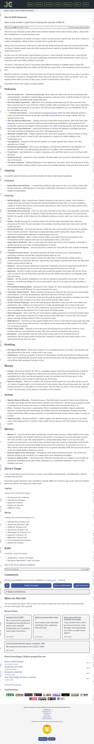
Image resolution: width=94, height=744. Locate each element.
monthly (71, 27)
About (38, 4)
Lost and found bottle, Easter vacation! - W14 (25, 643)
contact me (51, 580)
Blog (30, 4)
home (6, 10)
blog (12, 10)
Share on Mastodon (62, 585)
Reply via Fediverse (16, 592)
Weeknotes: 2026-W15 (13, 672)
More (77, 4)
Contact (49, 4)
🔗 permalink (85, 569)
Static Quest (47, 716)
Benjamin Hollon (50, 113)
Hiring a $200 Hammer (14, 661)
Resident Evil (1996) (14, 617)
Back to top (43, 739)
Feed (85, 4)
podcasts (76, 27)
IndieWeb (45, 711)
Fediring (46, 709)
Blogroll (67, 4)
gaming (82, 27)
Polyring (47, 714)
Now (58, 4)
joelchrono (15, 569)
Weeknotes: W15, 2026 (13, 667)
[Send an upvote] (7, 585)
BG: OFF (51, 739)
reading (86, 27)
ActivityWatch (15, 474)
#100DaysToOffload (27, 565)
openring (17, 685)
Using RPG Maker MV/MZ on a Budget (20, 677)
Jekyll (60, 721)
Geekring (46, 713)
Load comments (81, 585)
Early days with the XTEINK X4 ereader (72, 618)
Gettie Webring (47, 718)
